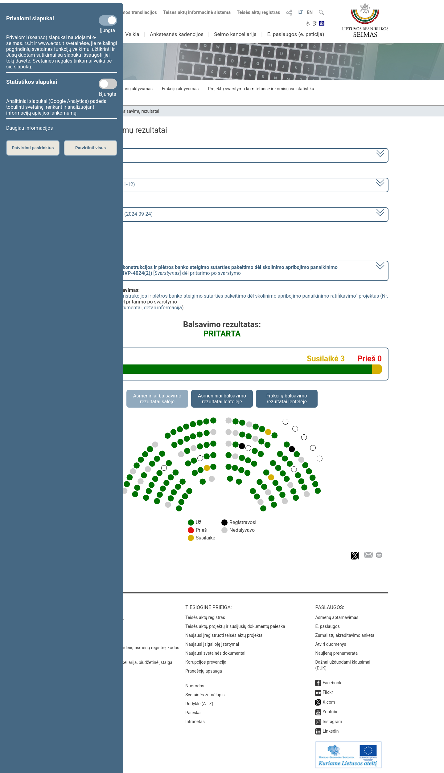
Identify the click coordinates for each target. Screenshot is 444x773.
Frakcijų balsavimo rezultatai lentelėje (286, 399)
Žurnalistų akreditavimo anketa (344, 635)
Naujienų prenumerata (336, 653)
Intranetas (195, 721)
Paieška (192, 712)
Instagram (332, 721)
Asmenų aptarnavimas (336, 617)
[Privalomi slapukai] (108, 20)
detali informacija (163, 308)
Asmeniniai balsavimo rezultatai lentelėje (222, 399)
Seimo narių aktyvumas (130, 88)
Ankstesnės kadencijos (177, 34)
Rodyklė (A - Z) (199, 703)
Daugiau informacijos (29, 128)
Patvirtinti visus (90, 147)
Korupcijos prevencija (205, 662)
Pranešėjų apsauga (203, 671)
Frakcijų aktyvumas (180, 88)
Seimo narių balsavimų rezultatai (128, 111)
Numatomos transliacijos (127, 12)
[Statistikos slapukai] (108, 84)
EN (310, 12)
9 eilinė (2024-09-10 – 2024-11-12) (97, 184)
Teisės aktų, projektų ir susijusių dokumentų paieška (235, 626)
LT (300, 12)
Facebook (332, 682)
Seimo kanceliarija (235, 34)
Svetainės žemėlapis (204, 694)
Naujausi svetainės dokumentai (215, 653)
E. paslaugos (327, 626)
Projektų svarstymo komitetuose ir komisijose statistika (261, 88)
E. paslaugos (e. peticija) (295, 34)
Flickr (328, 692)
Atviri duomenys (330, 644)
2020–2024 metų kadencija (89, 155)
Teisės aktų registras (258, 12)
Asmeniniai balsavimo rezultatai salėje (157, 399)
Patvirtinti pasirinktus (33, 147)
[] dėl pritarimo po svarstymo (198, 270)
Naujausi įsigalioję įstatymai (212, 644)
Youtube (330, 711)
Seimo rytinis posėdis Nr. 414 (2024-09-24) (106, 214)
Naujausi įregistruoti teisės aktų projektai (224, 635)
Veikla (132, 34)
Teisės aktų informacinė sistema (197, 12)
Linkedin (331, 731)
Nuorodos (194, 685)
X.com (329, 702)
